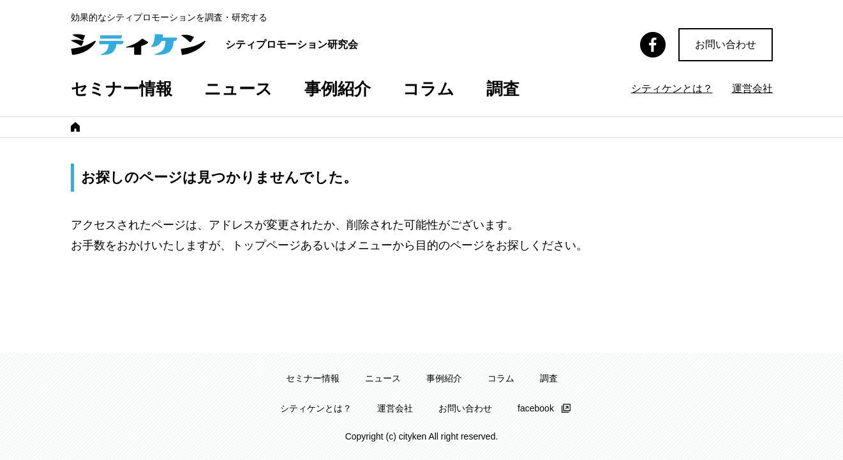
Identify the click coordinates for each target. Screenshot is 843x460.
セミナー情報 (121, 88)
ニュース (238, 88)
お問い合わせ (725, 44)
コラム (428, 88)
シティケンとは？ (672, 89)
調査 (502, 88)
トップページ (266, 247)
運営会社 (752, 89)
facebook (536, 408)
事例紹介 (337, 88)
